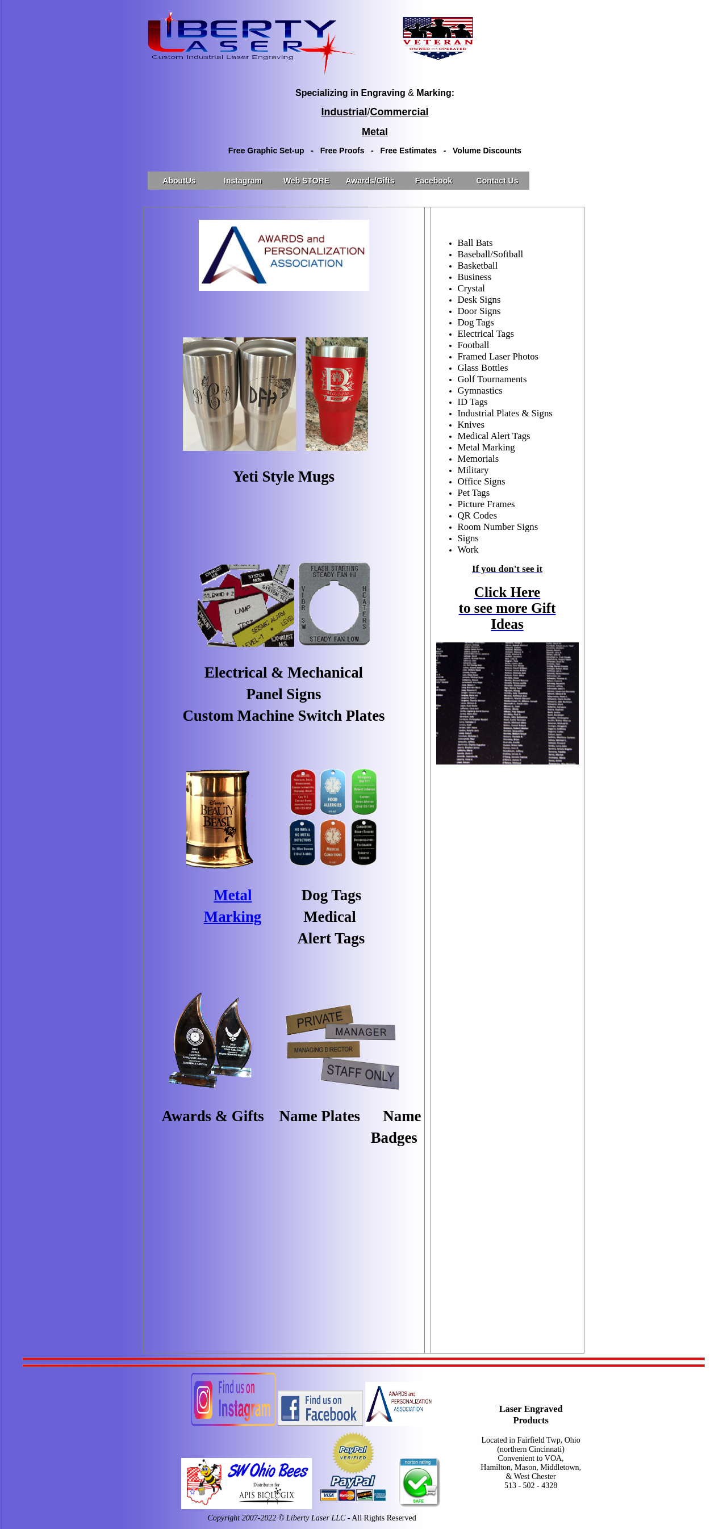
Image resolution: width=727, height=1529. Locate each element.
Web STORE (306, 180)
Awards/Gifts (369, 180)
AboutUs (178, 180)
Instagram (243, 180)
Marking (233, 916)
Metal (233, 895)
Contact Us (498, 180)
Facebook (433, 180)
